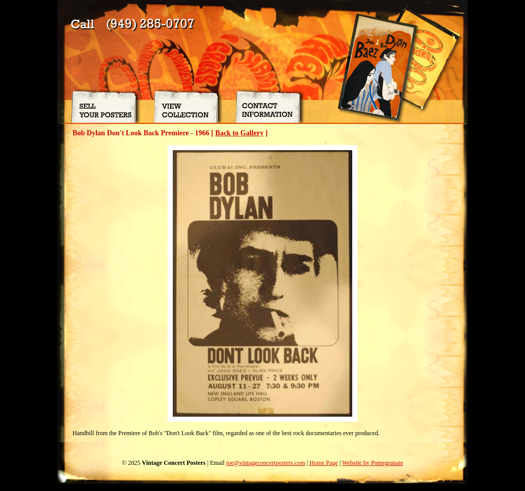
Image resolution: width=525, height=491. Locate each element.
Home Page (323, 462)
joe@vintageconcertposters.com (265, 462)
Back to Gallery (239, 133)
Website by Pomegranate (372, 462)
